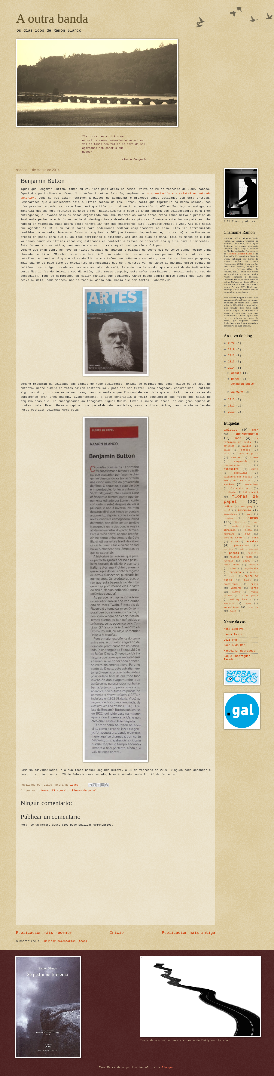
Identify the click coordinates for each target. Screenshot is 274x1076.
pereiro (228, 549)
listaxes (240, 522)
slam (233, 568)
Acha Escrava (234, 629)
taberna (235, 572)
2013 (232, 399)
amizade (231, 430)
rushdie (228, 561)
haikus (228, 506)
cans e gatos (248, 453)
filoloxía (230, 492)
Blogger (167, 1067)
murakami (230, 530)
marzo (236, 379)
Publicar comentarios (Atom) (65, 941)
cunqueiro (231, 469)
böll (226, 453)
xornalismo (231, 607)
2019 (232, 349)
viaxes (236, 592)
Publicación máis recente (43, 933)
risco (249, 557)
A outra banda (52, 18)
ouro (255, 537)
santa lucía (232, 564)
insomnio (244, 510)
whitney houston (241, 599)
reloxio (234, 557)
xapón (247, 603)
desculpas (240, 472)
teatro (233, 576)
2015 (232, 361)
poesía (234, 553)
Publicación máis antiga (188, 933)
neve (247, 534)
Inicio (117, 933)
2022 (232, 343)
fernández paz (240, 488)
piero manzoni (249, 549)
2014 (232, 368)
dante (254, 469)
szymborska (251, 568)
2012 (232, 405)
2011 (232, 412)
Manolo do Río (234, 645)
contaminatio (232, 465)
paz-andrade (241, 545)
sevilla (253, 564)
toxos (247, 580)
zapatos (252, 607)
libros (252, 518)
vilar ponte (250, 595)
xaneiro (237, 391)
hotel (227, 510)
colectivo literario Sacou (239, 253)
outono (234, 541)
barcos (245, 449)
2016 (232, 355)
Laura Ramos (233, 634)
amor (255, 430)
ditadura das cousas (238, 476)
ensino (229, 484)
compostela (240, 461)
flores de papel (84, 790)
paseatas (251, 541)
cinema (44, 790)
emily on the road (237, 480)
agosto (237, 373)
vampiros (236, 588)
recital (252, 553)
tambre (254, 572)
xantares (229, 603)
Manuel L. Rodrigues (239, 650)
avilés (246, 446)
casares (235, 457)
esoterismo (251, 484)
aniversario (247, 434)
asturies (229, 446)
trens (254, 584)
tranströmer (231, 584)
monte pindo (241, 526)
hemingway (247, 506)
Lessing (228, 518)
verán (254, 588)
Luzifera (230, 639)
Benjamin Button (243, 384)
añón (237, 438)
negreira (229, 534)
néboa (248, 530)
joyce (248, 514)
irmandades (230, 514)
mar (256, 522)
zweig (233, 611)
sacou (246, 560)
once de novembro (234, 538)
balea (227, 450)
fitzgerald (60, 790)
